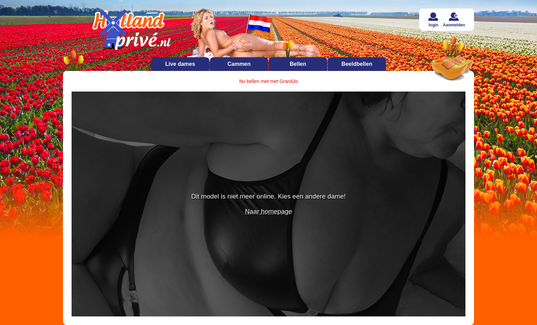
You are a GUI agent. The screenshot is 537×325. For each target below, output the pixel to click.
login (433, 19)
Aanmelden (454, 19)
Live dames (180, 64)
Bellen (298, 64)
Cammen (239, 64)
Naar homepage (268, 211)
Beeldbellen (356, 64)
